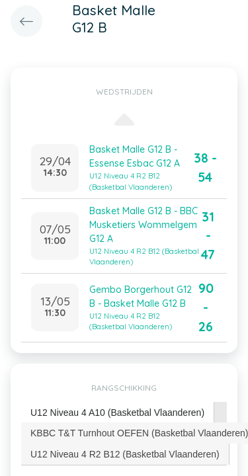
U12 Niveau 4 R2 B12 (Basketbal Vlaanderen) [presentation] (125, 454)
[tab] (117, 413)
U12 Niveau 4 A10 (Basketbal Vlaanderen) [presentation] (117, 412)
